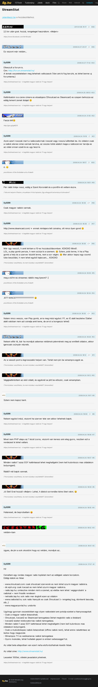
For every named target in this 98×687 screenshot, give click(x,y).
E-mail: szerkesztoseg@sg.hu (80, 679)
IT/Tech (18, 3)
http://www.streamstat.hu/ (30, 651)
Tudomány (29, 3)
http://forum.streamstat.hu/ (21, 70)
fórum (64, 3)
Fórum (64, 679)
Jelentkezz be (9, 17)
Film (54, 3)
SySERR (7, 62)
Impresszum (55, 679)
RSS (70, 3)
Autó (48, 3)
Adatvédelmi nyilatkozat (39, 679)
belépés (90, 3)
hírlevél (77, 3)
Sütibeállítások (35, 683)
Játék (39, 3)
